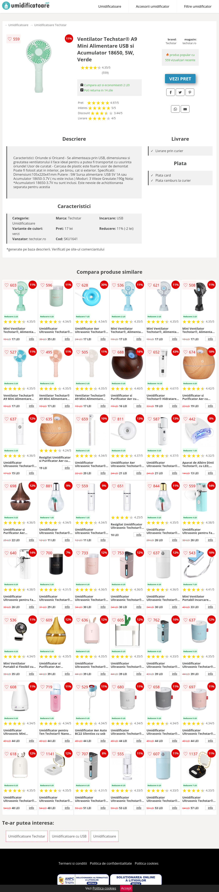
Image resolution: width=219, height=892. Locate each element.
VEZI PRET (180, 78)
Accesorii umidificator (152, 6)
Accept (126, 888)
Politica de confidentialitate (111, 863)
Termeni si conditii (73, 863)
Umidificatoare (109, 6)
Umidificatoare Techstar (50, 25)
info (31, 339)
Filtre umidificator (198, 6)
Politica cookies (147, 863)
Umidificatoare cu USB (69, 836)
